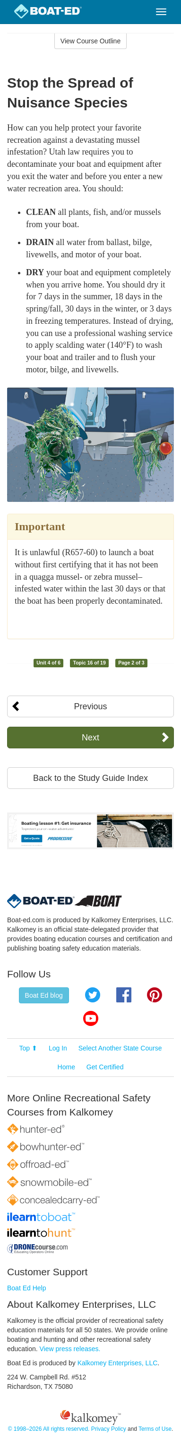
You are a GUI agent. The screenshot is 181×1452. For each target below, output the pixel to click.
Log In (58, 1048)
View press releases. (70, 1349)
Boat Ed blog (44, 995)
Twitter (92, 994)
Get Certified (105, 1067)
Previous (90, 706)
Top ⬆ (28, 1048)
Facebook (123, 994)
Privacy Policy (108, 1429)
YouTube (90, 1018)
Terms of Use (155, 1429)
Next (90, 737)
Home (66, 1067)
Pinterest (154, 994)
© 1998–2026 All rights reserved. (49, 1429)
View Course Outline (90, 41)
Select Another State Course (120, 1048)
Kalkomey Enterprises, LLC (118, 1363)
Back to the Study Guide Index (90, 778)
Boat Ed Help (26, 1288)
